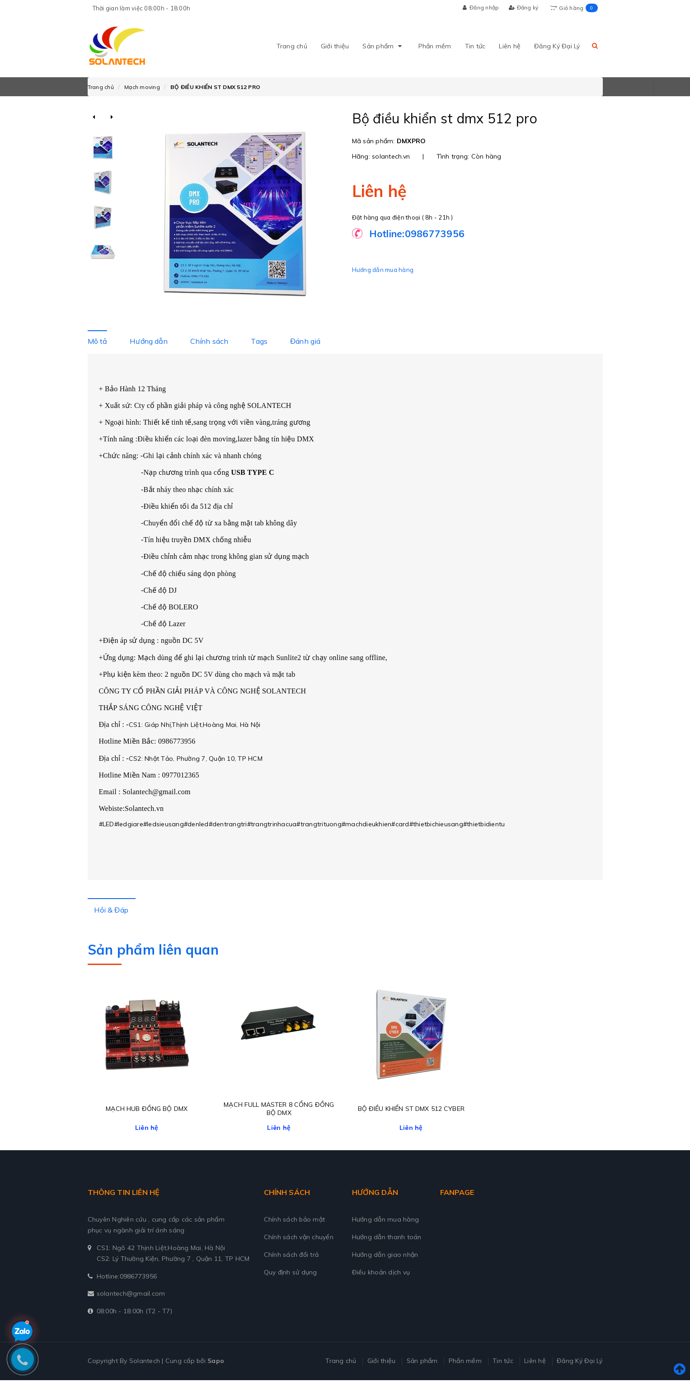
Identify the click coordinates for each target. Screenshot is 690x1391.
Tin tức (475, 46)
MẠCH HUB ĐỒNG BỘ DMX (147, 1119)
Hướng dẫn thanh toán (387, 1248)
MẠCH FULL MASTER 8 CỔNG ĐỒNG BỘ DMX (279, 1119)
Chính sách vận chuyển (298, 1248)
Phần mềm (434, 46)
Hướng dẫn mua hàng (383, 269)
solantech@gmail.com (131, 1304)
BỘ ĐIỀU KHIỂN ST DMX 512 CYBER (411, 1119)
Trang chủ (292, 46)
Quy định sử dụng (290, 1283)
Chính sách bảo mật (294, 1230)
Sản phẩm (383, 46)
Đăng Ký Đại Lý (557, 46)
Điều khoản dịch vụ (381, 1283)
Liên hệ (510, 46)
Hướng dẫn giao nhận (385, 1265)
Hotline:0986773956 (127, 1287)
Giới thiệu (335, 46)
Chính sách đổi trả (291, 1265)
